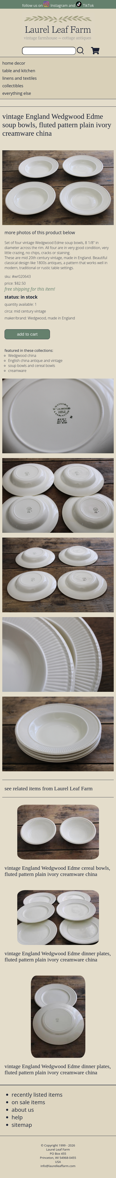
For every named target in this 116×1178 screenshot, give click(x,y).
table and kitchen (18, 70)
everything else (16, 93)
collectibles (12, 85)
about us (23, 1109)
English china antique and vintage (35, 360)
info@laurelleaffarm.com (58, 1166)
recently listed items (37, 1094)
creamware (17, 370)
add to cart (27, 334)
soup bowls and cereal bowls (31, 365)
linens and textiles (19, 78)
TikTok (88, 5)
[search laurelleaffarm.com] (81, 51)
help (17, 1117)
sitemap (22, 1124)
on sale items (28, 1102)
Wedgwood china (22, 355)
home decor (13, 63)
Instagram (59, 5)
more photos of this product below (40, 232)
